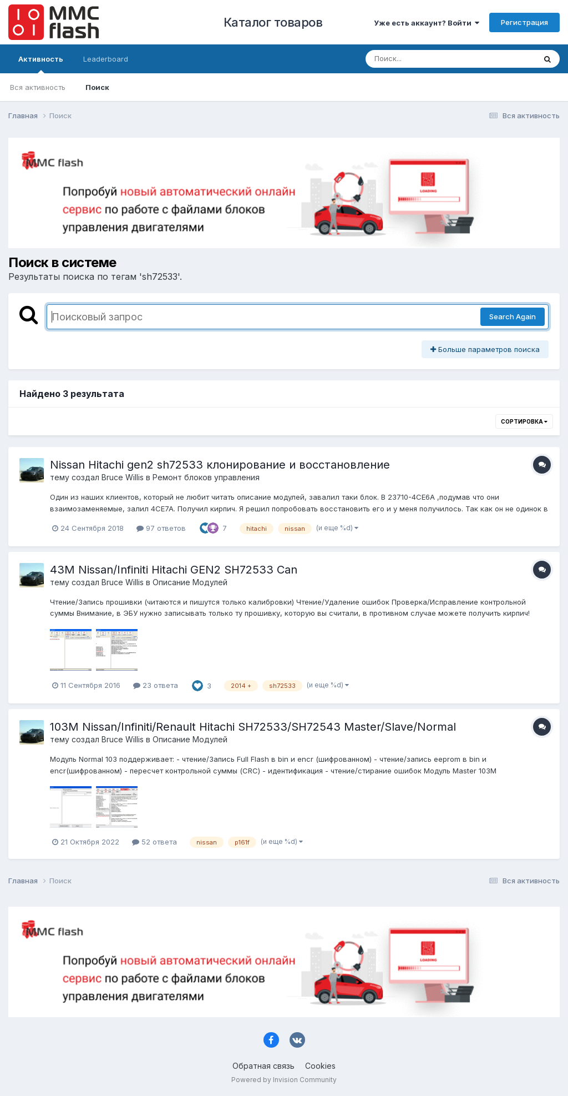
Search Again (512, 316)
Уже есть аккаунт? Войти (426, 22)
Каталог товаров (273, 22)
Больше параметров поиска (485, 349)
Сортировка (524, 421)
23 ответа (155, 685)
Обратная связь (263, 1065)
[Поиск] (429, 59)
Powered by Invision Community (284, 1079)
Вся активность (37, 87)
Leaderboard (105, 58)
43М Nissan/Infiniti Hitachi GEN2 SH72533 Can (173, 569)
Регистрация (524, 22)
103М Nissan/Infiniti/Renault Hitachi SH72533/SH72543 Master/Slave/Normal (253, 726)
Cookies (320, 1065)
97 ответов (161, 528)
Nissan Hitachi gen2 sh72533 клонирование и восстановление (220, 464)
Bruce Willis (123, 477)
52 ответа (154, 841)
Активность (40, 63)
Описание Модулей (190, 582)
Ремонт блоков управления (206, 477)
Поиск (97, 87)
